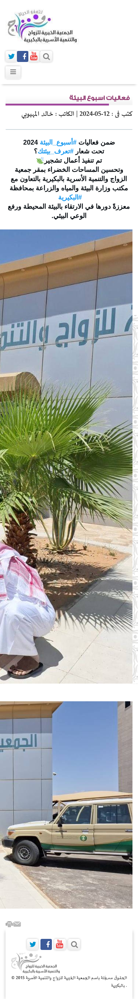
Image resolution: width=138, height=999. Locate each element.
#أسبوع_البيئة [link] (58, 142)
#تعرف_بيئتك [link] (56, 151)
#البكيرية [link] (70, 197)
